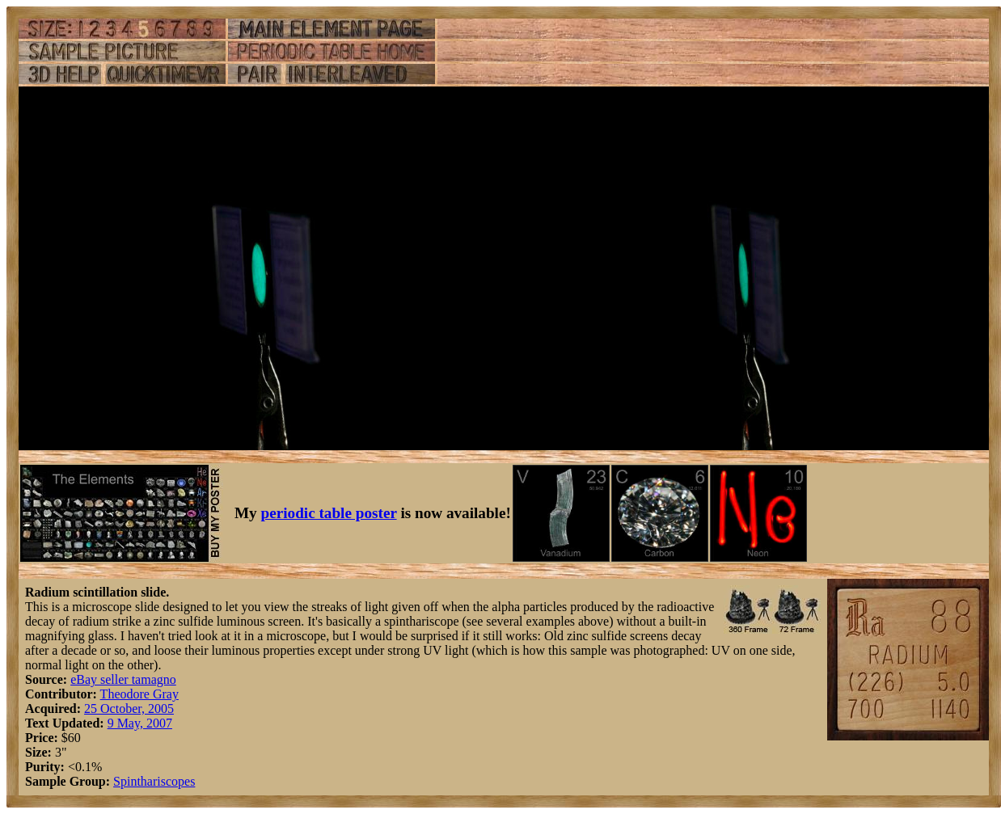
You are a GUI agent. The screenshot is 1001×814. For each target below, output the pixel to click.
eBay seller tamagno (123, 679)
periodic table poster (329, 512)
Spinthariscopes (154, 781)
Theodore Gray (139, 694)
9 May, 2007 (140, 723)
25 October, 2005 (129, 708)
